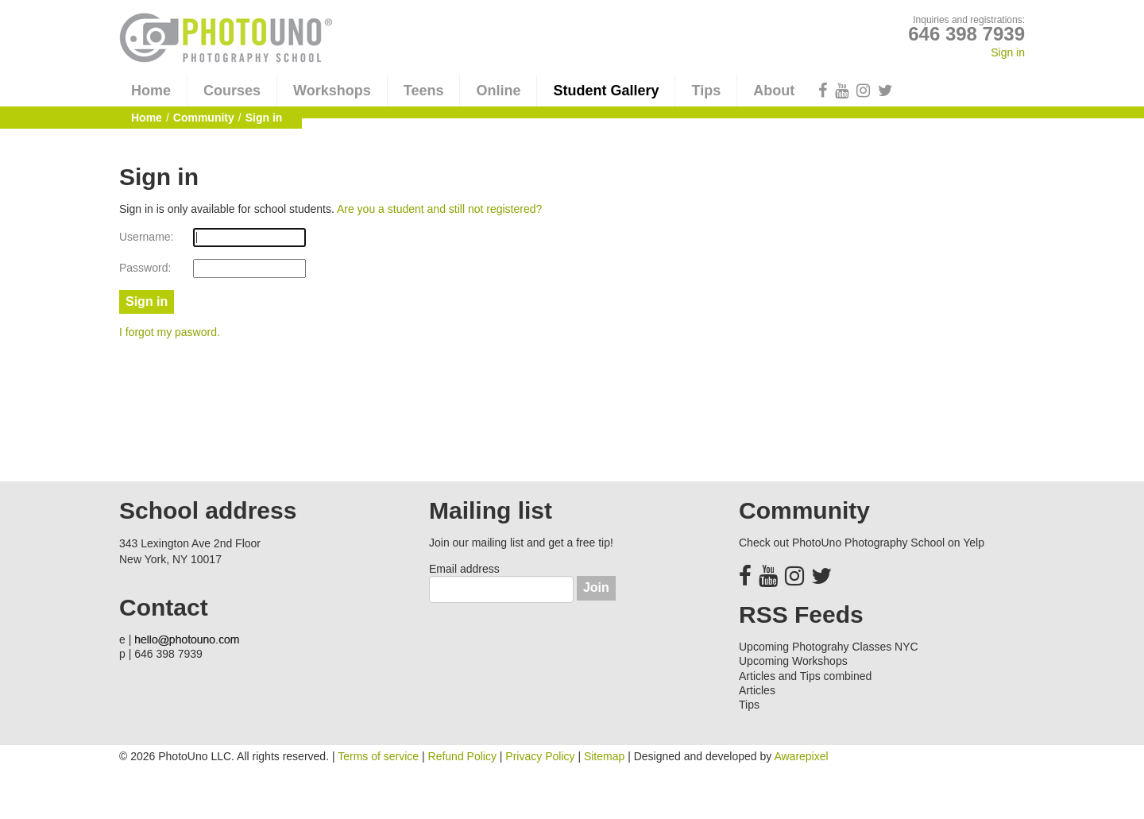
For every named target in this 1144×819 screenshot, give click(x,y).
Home (151, 91)
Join (596, 587)
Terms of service (378, 756)
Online (498, 91)
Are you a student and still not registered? (439, 209)
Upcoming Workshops (793, 661)
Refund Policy (462, 756)
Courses (232, 91)
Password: (145, 267)
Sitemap (604, 756)
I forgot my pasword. (169, 332)
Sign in (1008, 52)
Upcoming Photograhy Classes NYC (828, 646)
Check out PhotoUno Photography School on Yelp (861, 542)
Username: (146, 236)
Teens (424, 91)
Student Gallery (606, 91)
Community (203, 117)
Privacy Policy (539, 756)
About (773, 91)
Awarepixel (801, 756)
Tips (706, 91)
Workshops (332, 91)
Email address (464, 568)
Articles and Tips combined (805, 676)
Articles (757, 690)
